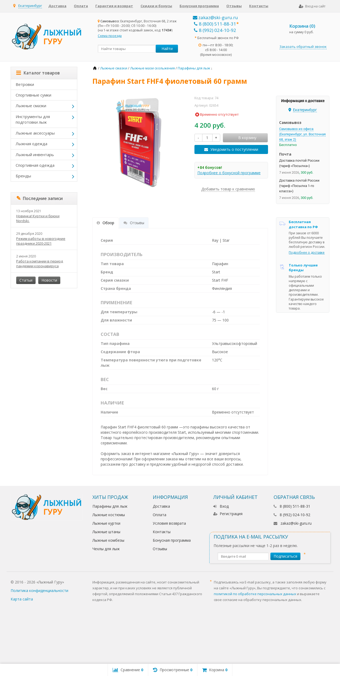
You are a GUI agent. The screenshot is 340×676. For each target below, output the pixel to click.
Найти (167, 48)
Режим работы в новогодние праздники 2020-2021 (40, 241)
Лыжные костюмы (108, 514)
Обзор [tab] (105, 222)
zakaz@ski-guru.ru (215, 17)
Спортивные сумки (33, 95)
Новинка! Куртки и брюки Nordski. (38, 218)
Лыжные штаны (106, 531)
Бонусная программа (199, 5)
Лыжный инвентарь (35, 154)
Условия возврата (169, 523)
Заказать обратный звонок (303, 46)
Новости (49, 280)
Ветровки (25, 84)
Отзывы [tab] (134, 222)
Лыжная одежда (31, 143)
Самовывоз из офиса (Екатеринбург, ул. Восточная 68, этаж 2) (302, 134)
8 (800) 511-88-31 (215, 24)
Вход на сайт (312, 6)
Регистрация (228, 513)
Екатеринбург (30, 5)
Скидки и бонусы (156, 5)
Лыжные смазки (31, 105)
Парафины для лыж (110, 506)
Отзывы (234, 5)
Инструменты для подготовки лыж (33, 119)
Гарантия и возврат (114, 5)
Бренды (23, 175)
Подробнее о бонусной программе (229, 172)
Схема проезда (110, 36)
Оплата (81, 5)
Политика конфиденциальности (39, 590)
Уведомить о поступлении (234, 149)
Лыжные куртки (106, 523)
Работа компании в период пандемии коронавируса (39, 263)
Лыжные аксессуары (35, 133)
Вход (221, 506)
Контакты (258, 5)
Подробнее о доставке (307, 252)
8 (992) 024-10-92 (215, 30)
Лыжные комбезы (108, 540)
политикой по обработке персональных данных (255, 593)
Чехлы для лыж (106, 548)
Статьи (25, 280)
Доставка (57, 5)
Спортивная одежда (35, 165)
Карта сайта (22, 599)
